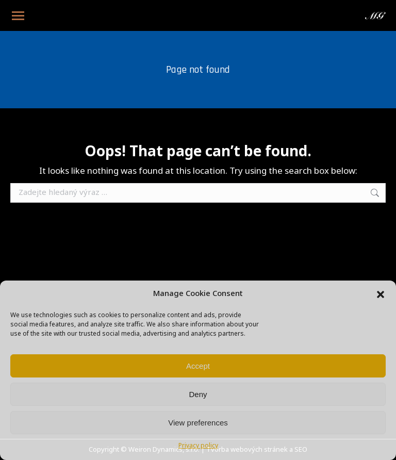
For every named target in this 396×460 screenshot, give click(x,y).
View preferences (198, 422)
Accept (198, 366)
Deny (198, 394)
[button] (380, 294)
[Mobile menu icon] (18, 15)
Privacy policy (198, 446)
